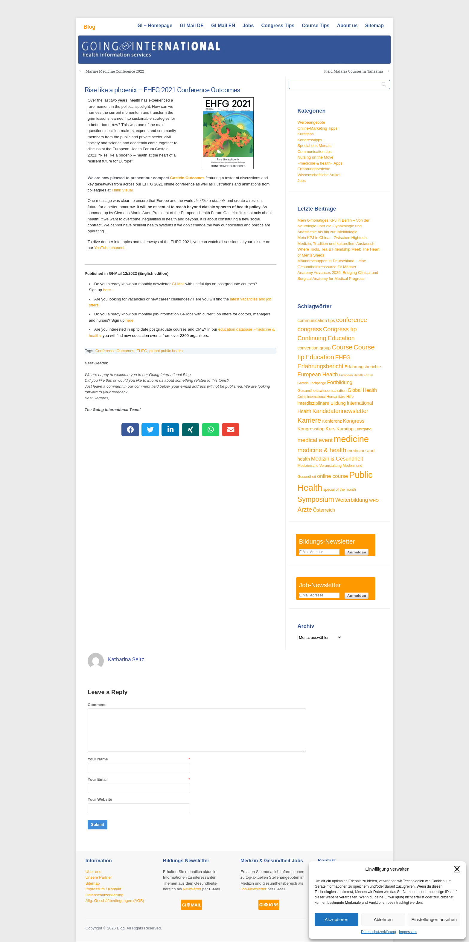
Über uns (93, 871)
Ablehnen (383, 919)
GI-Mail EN (223, 25)
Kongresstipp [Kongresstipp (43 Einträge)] (311, 428)
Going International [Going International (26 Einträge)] (312, 396)
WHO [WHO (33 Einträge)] (374, 500)
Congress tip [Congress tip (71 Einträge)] (340, 329)
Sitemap (374, 25)
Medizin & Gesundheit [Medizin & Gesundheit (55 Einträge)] (337, 459)
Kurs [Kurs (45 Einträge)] (331, 428)
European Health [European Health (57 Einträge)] (318, 375)
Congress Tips (277, 25)
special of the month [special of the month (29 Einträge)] (339, 489)
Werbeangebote (311, 122)
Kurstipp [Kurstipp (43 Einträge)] (345, 428)
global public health (165, 351)
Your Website (100, 799)
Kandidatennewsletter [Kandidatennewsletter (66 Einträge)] (340, 411)
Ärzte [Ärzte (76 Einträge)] (305, 509)
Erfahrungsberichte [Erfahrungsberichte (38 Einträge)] (363, 366)
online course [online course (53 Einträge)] (332, 476)
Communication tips (315, 151)
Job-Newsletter (253, 889)
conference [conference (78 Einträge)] (351, 319)
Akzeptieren (336, 919)
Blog (89, 27)
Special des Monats (314, 145)
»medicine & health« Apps (320, 163)
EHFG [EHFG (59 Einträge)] (343, 357)
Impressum (408, 932)
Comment (97, 704)
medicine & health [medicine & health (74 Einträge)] (322, 450)
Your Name (98, 759)
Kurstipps (306, 134)
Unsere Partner (99, 877)
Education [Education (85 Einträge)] (319, 357)
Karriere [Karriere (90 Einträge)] (309, 420)
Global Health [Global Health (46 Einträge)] (362, 390)
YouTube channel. (109, 248)
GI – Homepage (155, 25)
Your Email (98, 779)
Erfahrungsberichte (314, 169)
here (107, 290)
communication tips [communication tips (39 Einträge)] (316, 320)
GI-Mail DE (192, 25)
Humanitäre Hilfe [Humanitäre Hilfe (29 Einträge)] (340, 397)
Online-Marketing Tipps (318, 128)
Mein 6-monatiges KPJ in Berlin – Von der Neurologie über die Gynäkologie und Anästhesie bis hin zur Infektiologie (334, 226)
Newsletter (192, 889)
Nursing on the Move (316, 157)
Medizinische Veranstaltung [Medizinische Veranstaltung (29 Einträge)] (320, 466)
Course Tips (315, 25)
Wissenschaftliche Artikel (319, 175)
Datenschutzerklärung (378, 932)
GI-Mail (178, 284)
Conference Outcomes (114, 351)
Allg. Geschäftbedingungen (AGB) (115, 900)
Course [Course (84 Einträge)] (342, 347)
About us (347, 25)
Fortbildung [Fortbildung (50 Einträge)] (339, 382)
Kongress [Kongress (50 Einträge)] (354, 421)
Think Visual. (123, 190)
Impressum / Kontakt (103, 889)
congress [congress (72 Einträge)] (310, 329)
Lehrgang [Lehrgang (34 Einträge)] (362, 429)
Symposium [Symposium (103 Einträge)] (316, 499)
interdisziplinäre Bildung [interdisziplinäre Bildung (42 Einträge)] (322, 403)
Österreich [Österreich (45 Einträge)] (324, 510)
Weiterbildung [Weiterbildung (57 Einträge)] (351, 500)
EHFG (141, 351)
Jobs (248, 25)
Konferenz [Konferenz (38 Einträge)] (332, 421)
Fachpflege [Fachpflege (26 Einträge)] (318, 383)
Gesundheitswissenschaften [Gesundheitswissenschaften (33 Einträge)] (322, 390)
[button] (457, 869)
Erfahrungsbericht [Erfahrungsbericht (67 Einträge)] (321, 366)
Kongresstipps (310, 140)
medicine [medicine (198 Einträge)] (351, 439)
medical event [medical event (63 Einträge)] (315, 440)
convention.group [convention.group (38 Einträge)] (314, 348)
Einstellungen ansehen (434, 919)
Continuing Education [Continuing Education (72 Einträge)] (326, 338)
